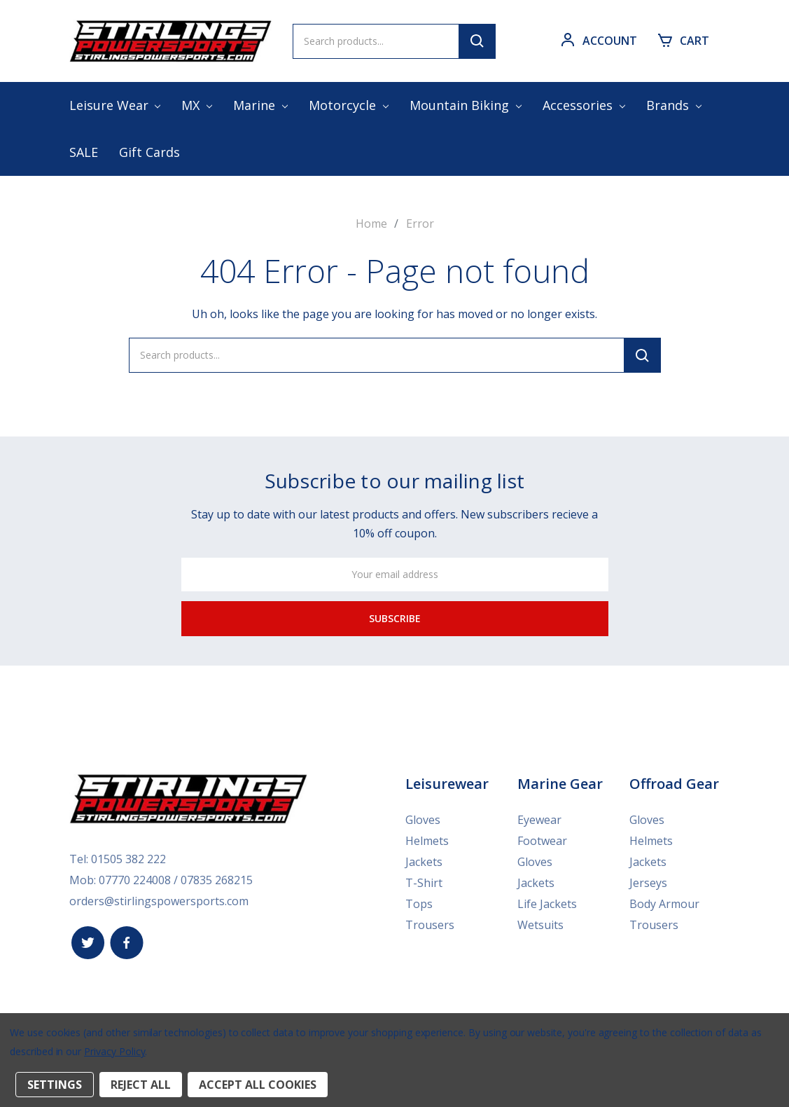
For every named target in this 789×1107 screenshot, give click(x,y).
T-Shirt (423, 883)
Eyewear (539, 819)
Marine (260, 105)
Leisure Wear (115, 105)
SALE (83, 152)
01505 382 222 (128, 859)
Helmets (427, 840)
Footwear (542, 840)
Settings (54, 1084)
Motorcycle (349, 105)
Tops (419, 904)
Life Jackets (547, 904)
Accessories (584, 105)
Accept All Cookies (257, 1084)
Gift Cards (149, 152)
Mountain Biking (466, 105)
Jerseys (648, 883)
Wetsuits (540, 925)
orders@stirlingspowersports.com (159, 901)
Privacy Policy (114, 1051)
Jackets (423, 861)
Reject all (141, 1084)
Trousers (429, 925)
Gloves (422, 819)
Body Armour (664, 904)
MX (196, 105)
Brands (673, 105)
